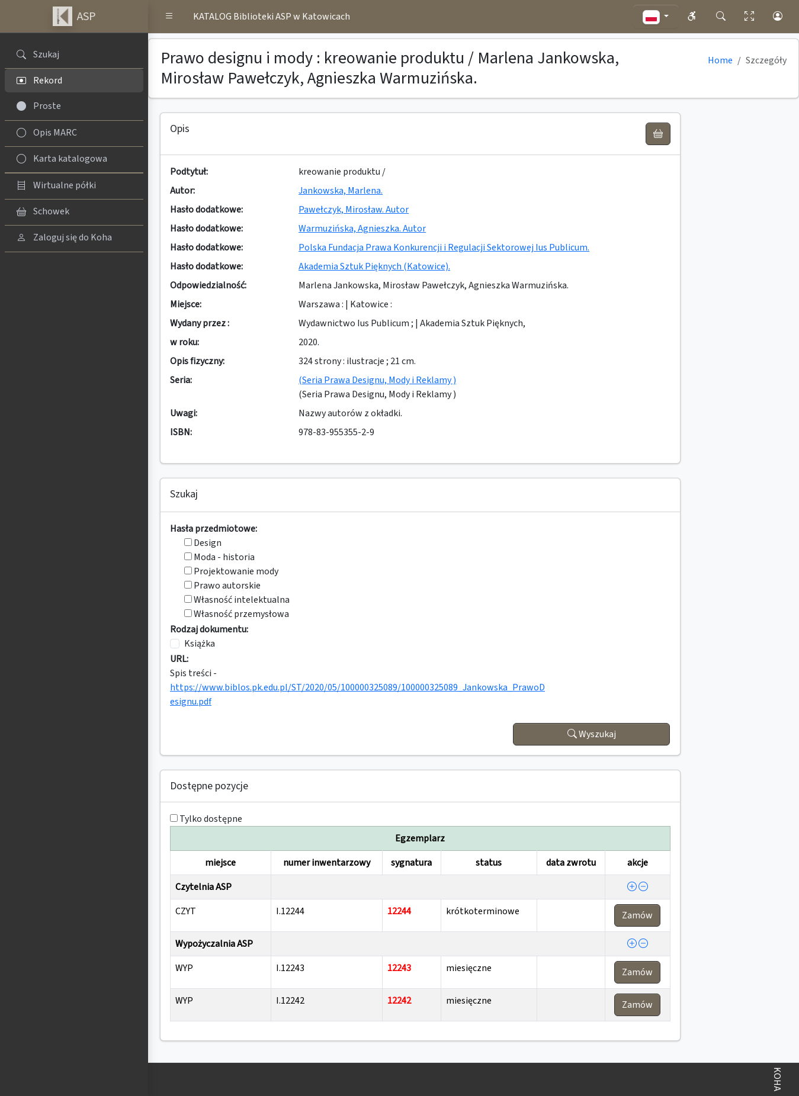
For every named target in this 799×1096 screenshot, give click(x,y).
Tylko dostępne (210, 818)
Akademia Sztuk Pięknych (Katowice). (374, 266)
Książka (199, 643)
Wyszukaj (591, 734)
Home (720, 60)
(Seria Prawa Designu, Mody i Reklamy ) (377, 380)
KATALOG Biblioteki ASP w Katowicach (271, 16)
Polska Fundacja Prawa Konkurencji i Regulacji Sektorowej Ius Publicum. (444, 247)
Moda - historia (219, 557)
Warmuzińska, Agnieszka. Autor (362, 228)
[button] (169, 16)
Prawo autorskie (222, 585)
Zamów (637, 915)
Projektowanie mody (231, 571)
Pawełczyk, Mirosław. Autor (354, 209)
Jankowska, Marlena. (341, 190)
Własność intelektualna (237, 599)
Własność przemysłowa (236, 614)
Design (203, 542)
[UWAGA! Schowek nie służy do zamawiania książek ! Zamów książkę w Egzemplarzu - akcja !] (658, 134)
